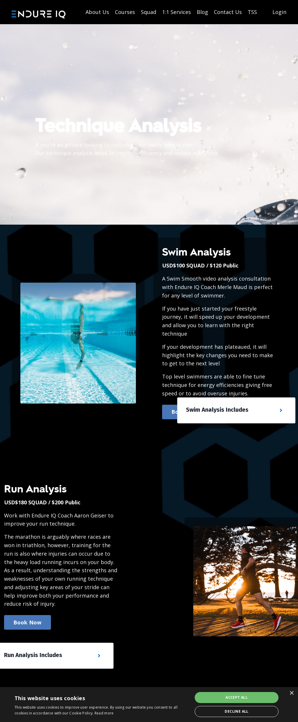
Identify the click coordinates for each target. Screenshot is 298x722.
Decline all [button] (236, 711)
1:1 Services (176, 11)
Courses (125, 11)
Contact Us (228, 11)
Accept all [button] (237, 697)
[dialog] (149, 704)
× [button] (291, 693)
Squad (148, 11)
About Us (97, 11)
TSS (252, 11)
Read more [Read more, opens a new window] (104, 713)
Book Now (27, 622)
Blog (202, 11)
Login (279, 11)
